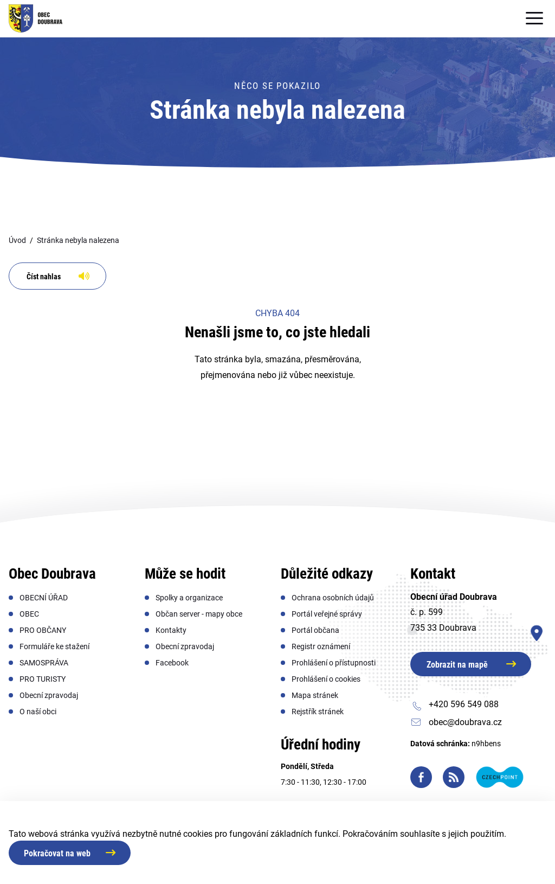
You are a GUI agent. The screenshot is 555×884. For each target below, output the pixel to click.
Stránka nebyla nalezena (78, 240)
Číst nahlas (44, 276)
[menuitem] (44, 597)
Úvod (17, 240)
